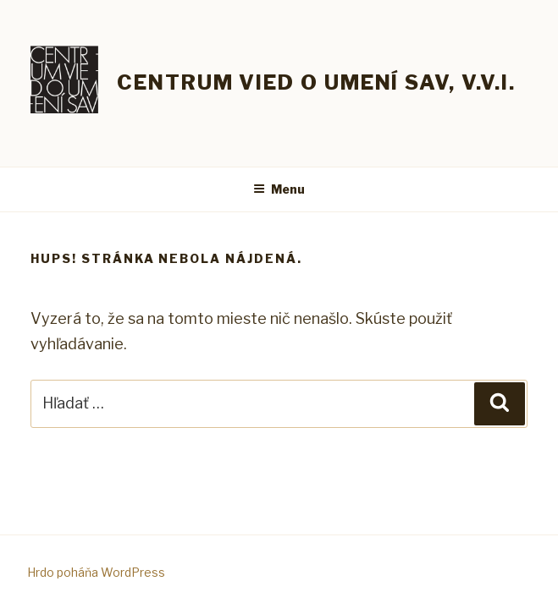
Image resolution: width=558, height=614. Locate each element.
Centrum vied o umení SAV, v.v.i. (316, 82)
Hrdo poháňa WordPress (96, 572)
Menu (279, 189)
